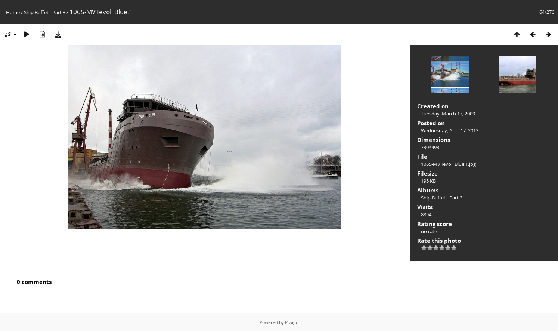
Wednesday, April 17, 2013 (449, 130)
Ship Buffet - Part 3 (44, 12)
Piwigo (291, 322)
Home (13, 12)
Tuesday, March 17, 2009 (448, 113)
